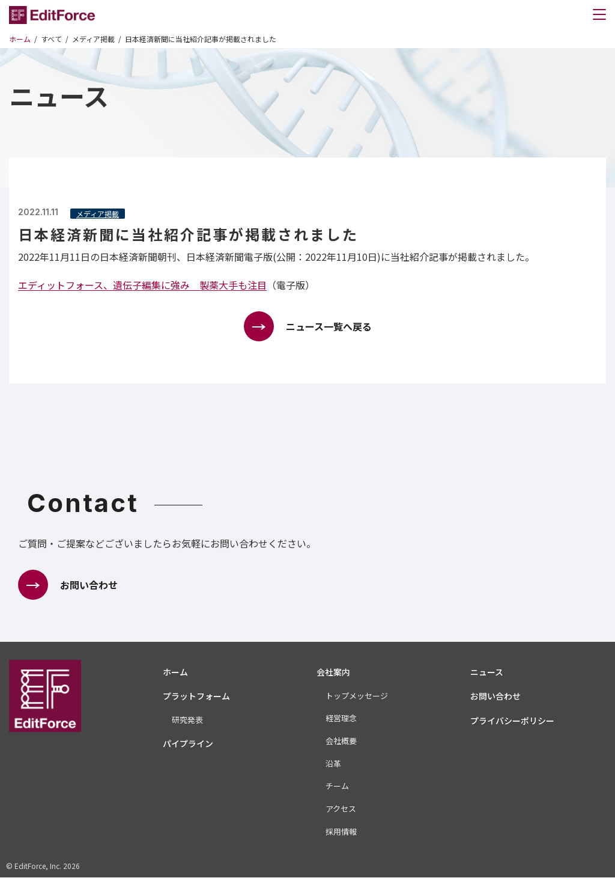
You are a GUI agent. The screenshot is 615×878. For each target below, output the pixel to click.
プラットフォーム (196, 697)
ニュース (486, 672)
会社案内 (333, 672)
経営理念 (341, 718)
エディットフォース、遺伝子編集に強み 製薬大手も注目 (142, 285)
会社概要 (341, 740)
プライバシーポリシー (512, 721)
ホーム (175, 672)
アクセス (341, 808)
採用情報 (341, 831)
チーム (337, 786)
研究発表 (187, 720)
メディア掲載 (97, 214)
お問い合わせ (495, 697)
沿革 (333, 763)
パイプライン (188, 743)
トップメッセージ (357, 695)
